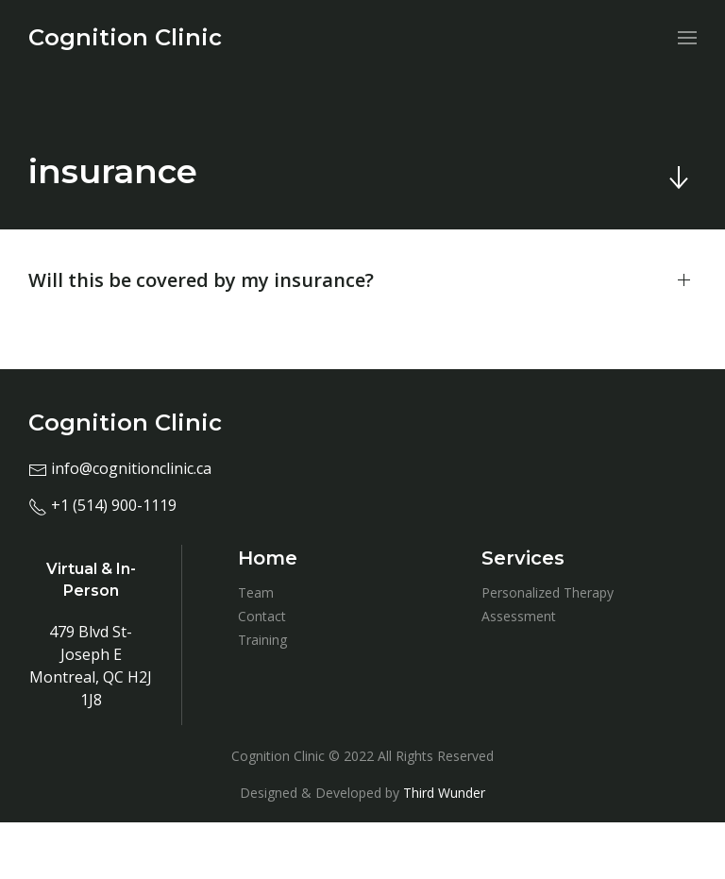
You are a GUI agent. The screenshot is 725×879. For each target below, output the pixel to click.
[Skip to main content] (678, 177)
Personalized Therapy (547, 592)
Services (523, 558)
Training (262, 640)
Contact (262, 616)
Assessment (518, 616)
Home (267, 558)
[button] (362, 280)
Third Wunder (444, 793)
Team (256, 592)
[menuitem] (125, 38)
